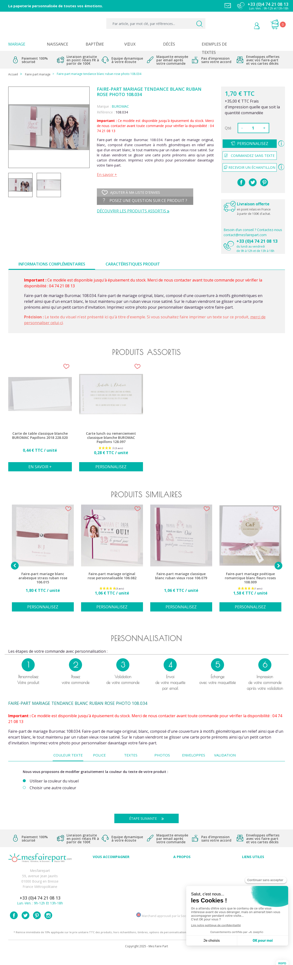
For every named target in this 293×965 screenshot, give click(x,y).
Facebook (14, 926)
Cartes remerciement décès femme (111, 903)
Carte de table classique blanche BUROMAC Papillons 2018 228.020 (40, 435)
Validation (225, 755)
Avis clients (182, 866)
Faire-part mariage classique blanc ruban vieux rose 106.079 (181, 576)
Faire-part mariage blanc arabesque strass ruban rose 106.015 (42, 578)
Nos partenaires (182, 893)
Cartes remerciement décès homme (111, 898)
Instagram (48, 926)
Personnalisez (252, 143)
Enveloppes (193, 755)
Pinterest (264, 182)
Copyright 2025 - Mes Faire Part (146, 957)
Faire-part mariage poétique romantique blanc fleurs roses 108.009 (250, 578)
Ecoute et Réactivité (182, 887)
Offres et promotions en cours (111, 877)
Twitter (25, 926)
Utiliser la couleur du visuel (54, 781)
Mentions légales (253, 871)
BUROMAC (120, 106)
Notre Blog (182, 898)
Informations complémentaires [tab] (51, 264)
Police (99, 755)
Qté (228, 128)
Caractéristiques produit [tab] (133, 264)
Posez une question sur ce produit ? (145, 200)
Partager (241, 182)
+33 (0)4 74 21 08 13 (256, 241)
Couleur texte (68, 755)
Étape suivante (148, 818)
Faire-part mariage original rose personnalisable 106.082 (112, 576)
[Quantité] (253, 128)
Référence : (106, 112)
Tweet (253, 182)
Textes (130, 755)
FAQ (111, 871)
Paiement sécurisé (253, 866)
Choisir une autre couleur (53, 788)
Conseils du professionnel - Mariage (111, 866)
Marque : (104, 106)
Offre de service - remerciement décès (111, 882)
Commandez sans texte (250, 155)
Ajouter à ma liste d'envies (131, 192)
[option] (40, 419)
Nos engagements (182, 882)
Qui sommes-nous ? (182, 871)
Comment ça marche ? (182, 877)
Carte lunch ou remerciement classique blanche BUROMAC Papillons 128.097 (111, 437)
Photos (162, 755)
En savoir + (107, 174)
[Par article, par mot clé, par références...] (155, 23)
